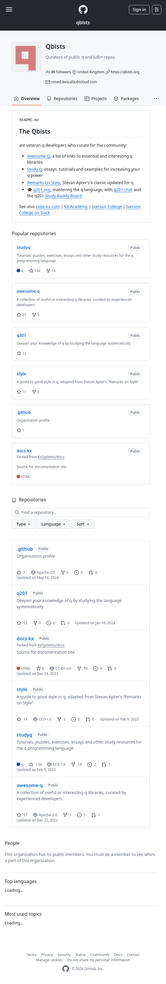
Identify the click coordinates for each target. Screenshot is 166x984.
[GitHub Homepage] (65, 968)
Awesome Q (38, 156)
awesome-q (30, 785)
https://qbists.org (125, 71)
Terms (32, 954)
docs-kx (25, 638)
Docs (118, 954)
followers (61, 71)
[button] (156, 98)
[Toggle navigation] (9, 9)
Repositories (62, 98)
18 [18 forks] (76, 764)
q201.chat (123, 189)
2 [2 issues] (91, 764)
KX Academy (76, 206)
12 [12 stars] (22, 622)
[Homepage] (83, 9)
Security (64, 954)
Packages (126, 98)
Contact (133, 954)
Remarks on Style (43, 182)
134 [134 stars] (35, 764)
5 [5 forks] (67, 814)
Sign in (139, 9)
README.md (29, 120)
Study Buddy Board (63, 195)
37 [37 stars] (22, 814)
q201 (22, 593)
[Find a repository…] (81, 512)
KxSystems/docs (51, 456)
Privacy (47, 954)
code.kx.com (48, 206)
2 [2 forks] (61, 719)
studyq (24, 735)
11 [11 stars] (22, 719)
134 (35, 270)
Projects (96, 98)
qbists (83, 22)
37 (21, 314)
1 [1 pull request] (106, 764)
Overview (27, 98)
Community (100, 954)
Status (80, 954)
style (22, 689)
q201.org (41, 189)
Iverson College (107, 206)
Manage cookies (49, 959)
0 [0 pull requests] (92, 572)
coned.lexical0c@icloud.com (74, 81)
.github (25, 549)
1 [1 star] (21, 572)
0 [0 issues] (78, 572)
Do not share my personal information (98, 959)
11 (21, 391)
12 (21, 353)
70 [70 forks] (82, 668)
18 (50, 270)
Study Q (34, 169)
